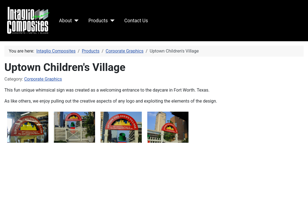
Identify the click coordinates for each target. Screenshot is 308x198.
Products (98, 20)
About (65, 20)
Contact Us (136, 20)
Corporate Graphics (43, 79)
